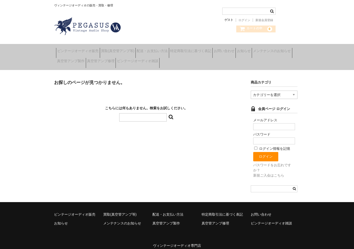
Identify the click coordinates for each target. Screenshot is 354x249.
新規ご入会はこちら (268, 170)
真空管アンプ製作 (120, 59)
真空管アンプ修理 (158, 59)
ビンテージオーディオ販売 (80, 49)
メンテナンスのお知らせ (78, 59)
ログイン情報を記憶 (272, 143)
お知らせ (284, 49)
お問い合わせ (256, 49)
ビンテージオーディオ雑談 (202, 59)
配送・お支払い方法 (169, 49)
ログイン (244, 20)
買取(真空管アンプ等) (127, 49)
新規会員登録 (264, 20)
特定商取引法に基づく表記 (215, 49)
